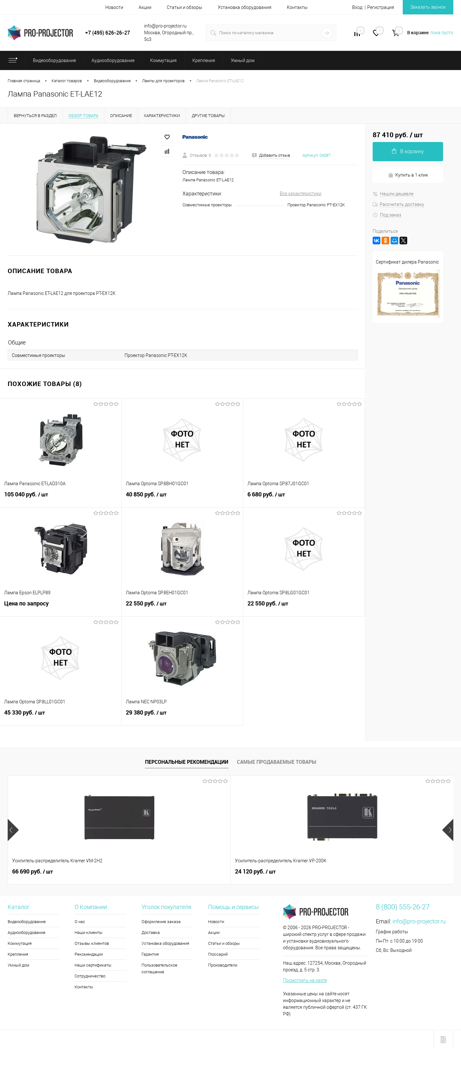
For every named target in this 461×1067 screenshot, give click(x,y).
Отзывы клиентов (92, 943)
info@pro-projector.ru (419, 921)
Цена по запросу (60, 607)
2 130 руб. (253, 871)
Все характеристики (300, 193)
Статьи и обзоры (184, 7)
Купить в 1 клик (408, 175)
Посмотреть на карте (305, 980)
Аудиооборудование (26, 932)
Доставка (151, 932)
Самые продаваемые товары (276, 761)
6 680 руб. (303, 498)
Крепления (18, 954)
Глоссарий (218, 954)
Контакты (297, 7)
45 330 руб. (60, 716)
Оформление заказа (161, 921)
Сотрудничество (90, 976)
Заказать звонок (428, 7)
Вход (357, 7)
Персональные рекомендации (186, 761)
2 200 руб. (365, 871)
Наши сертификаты (93, 965)
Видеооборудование (27, 921)
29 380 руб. (182, 716)
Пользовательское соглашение (159, 968)
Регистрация (380, 7)
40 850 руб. (182, 498)
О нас (80, 921)
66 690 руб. (32, 871)
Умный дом (18, 965)
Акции (145, 7)
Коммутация (20, 943)
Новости (114, 7)
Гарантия (150, 954)
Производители (222, 965)
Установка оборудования (244, 7)
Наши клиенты (88, 932)
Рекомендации (89, 954)
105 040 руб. (60, 498)
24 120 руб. (144, 871)
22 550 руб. (182, 607)
